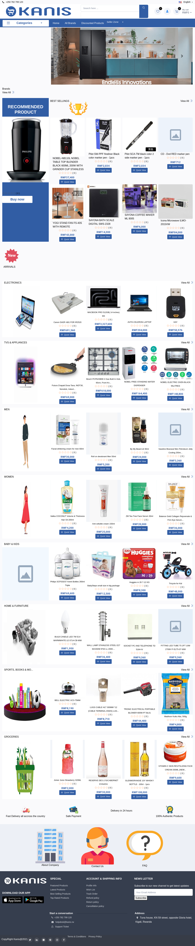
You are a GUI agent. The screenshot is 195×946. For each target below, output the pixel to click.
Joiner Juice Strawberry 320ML (67, 780)
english (185, 2)
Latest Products (57, 889)
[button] (61, 56)
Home (56, 23)
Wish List (90, 889)
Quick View (67, 182)
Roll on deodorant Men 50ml (103, 456)
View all (8, 92)
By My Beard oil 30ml (139, 449)
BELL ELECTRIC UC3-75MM (67, 700)
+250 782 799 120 (12, 2)
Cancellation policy (95, 906)
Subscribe (140, 898)
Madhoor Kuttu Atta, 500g (175, 716)
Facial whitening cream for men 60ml (67, 449)
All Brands (70, 23)
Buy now (17, 199)
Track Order (92, 894)
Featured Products (59, 885)
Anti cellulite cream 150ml (103, 524)
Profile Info (91, 885)
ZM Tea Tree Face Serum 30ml (139, 516)
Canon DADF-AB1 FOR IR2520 (68, 322)
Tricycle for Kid (175, 583)
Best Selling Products (60, 894)
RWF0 (186, 11)
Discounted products (92, 23)
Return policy (92, 902)
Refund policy (92, 898)
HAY (175, 322)
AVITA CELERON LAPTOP (139, 322)
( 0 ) (18, 193)
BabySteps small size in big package (103, 585)
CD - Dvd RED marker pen (175, 154)
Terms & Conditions (76, 936)
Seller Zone (113, 22)
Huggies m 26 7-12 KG (139, 582)
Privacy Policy (95, 936)
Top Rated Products (59, 898)
